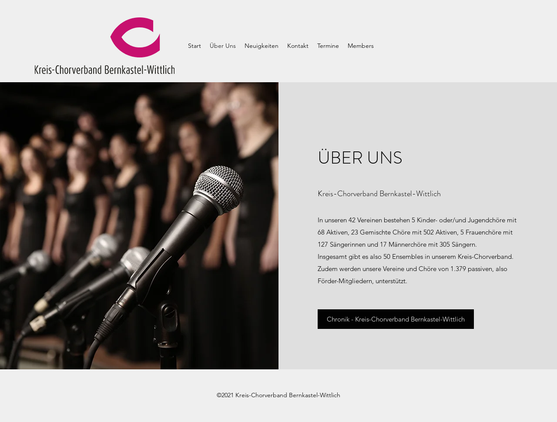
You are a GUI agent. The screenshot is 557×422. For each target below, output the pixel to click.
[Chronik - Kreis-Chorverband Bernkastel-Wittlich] (396, 319)
